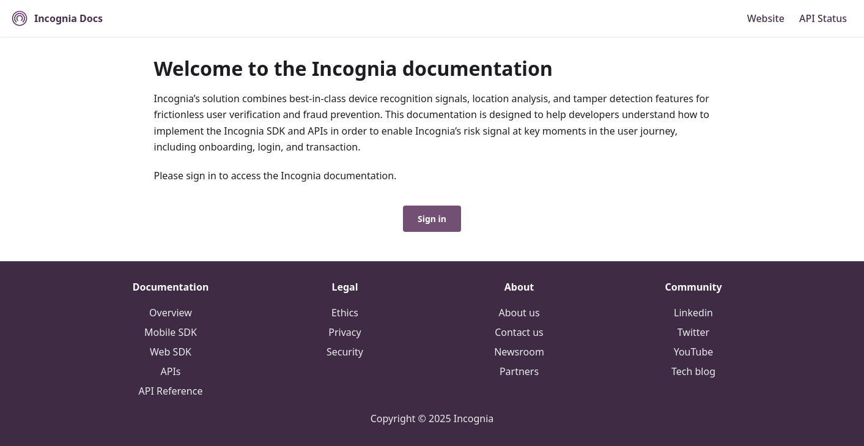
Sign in (432, 219)
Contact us (519, 332)
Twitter (693, 332)
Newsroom (519, 352)
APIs (171, 371)
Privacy (344, 332)
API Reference (171, 391)
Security (345, 352)
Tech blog (693, 371)
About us (518, 312)
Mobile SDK (170, 332)
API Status (823, 18)
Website (766, 18)
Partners (519, 371)
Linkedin (693, 312)
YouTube (694, 352)
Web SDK (170, 352)
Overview (170, 312)
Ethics (344, 312)
